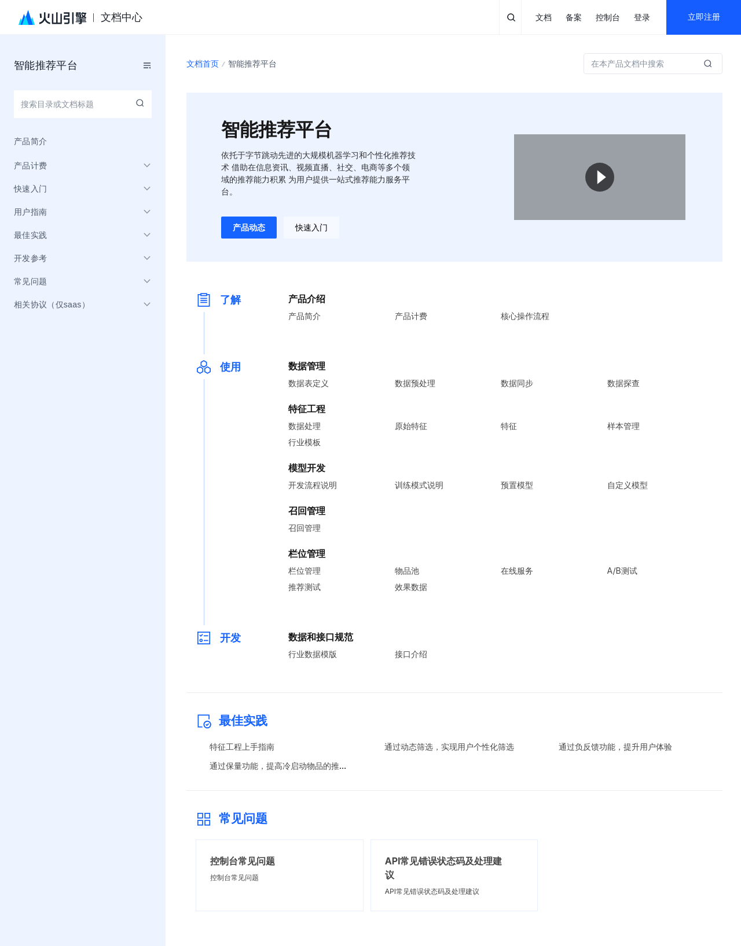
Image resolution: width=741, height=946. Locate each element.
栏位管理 (304, 570)
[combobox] (83, 104)
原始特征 (411, 426)
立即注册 (704, 17)
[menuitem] (83, 141)
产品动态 (249, 227)
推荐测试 (304, 587)
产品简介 (304, 316)
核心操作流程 (525, 316)
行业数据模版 (312, 654)
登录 (642, 17)
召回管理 (304, 528)
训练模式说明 (419, 485)
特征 (509, 426)
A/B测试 (622, 570)
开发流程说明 (312, 485)
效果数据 (411, 587)
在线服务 (517, 570)
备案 (574, 17)
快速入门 (311, 227)
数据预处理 (415, 383)
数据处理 (304, 426)
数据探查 (623, 383)
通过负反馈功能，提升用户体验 (615, 746)
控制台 (608, 17)
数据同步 (517, 383)
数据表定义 (308, 383)
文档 (543, 17)
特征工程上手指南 (242, 746)
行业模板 (304, 442)
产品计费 (411, 316)
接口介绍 (411, 654)
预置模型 (517, 485)
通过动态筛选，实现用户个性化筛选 (449, 746)
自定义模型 (627, 485)
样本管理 (623, 426)
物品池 (407, 570)
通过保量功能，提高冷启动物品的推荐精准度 (291, 766)
